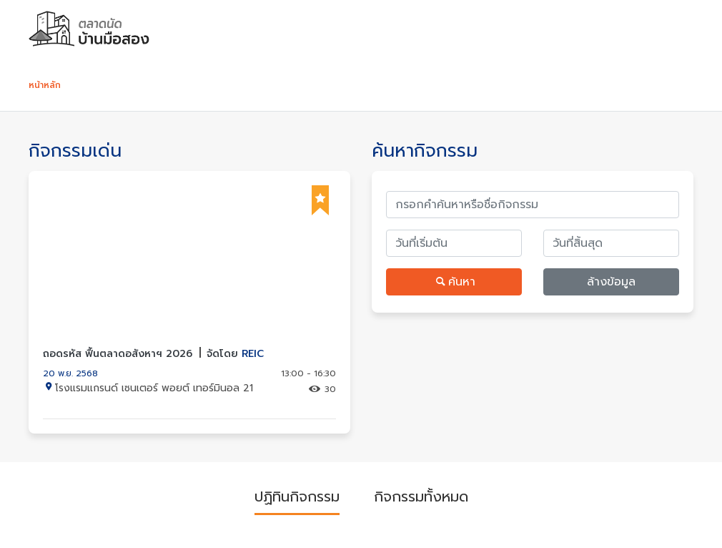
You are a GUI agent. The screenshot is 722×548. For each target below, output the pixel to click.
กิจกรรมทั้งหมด (421, 496)
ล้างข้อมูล (611, 281)
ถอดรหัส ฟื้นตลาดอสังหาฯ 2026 (153, 353)
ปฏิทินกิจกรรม (297, 496)
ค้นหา (453, 281)
